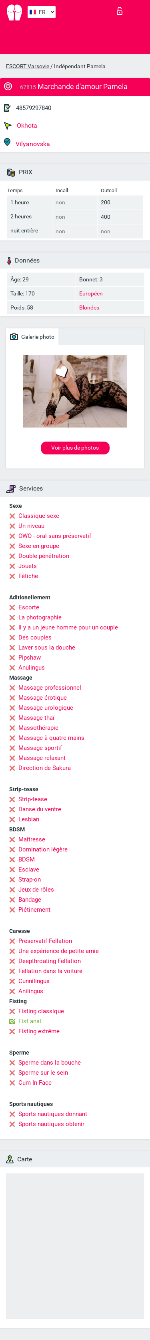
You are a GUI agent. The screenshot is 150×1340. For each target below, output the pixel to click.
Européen (91, 293)
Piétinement (34, 909)
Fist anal (29, 1021)
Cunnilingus (34, 981)
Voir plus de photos (75, 447)
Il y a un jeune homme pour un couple (68, 627)
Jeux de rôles (36, 889)
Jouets (27, 566)
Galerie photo (32, 336)
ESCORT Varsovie (27, 66)
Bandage (29, 899)
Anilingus (30, 991)
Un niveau (31, 525)
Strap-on (29, 879)
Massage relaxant (42, 758)
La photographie (40, 617)
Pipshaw (29, 657)
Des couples (35, 637)
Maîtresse (31, 839)
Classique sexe (38, 515)
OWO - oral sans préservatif (54, 536)
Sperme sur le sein (43, 1072)
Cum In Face (35, 1082)
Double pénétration (43, 556)
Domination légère (43, 849)
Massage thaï (36, 717)
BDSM (26, 859)
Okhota (20, 126)
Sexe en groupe (38, 546)
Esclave (28, 869)
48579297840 (33, 108)
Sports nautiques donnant (52, 1114)
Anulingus (31, 667)
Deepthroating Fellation (49, 961)
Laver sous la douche (46, 647)
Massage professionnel (49, 687)
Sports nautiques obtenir (51, 1124)
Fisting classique (41, 1011)
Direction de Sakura (44, 768)
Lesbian (28, 819)
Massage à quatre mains (51, 737)
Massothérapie (38, 727)
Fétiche (28, 576)
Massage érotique (42, 697)
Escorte (28, 607)
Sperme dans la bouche (49, 1062)
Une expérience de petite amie (58, 951)
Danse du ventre (39, 809)
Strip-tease (32, 799)
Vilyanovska (27, 143)
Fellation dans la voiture (50, 971)
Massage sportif (40, 747)
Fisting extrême (39, 1031)
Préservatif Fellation (45, 941)
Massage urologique (45, 707)
